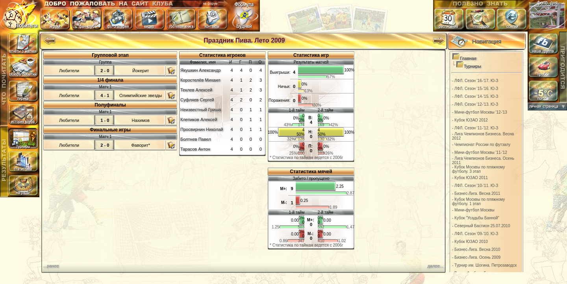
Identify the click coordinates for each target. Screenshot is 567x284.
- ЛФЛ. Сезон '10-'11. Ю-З (475, 185)
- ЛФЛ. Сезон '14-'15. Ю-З (475, 96)
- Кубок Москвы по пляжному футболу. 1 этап (478, 201)
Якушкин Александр (200, 70)
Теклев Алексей (196, 90)
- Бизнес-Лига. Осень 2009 (476, 257)
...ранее (51, 265)
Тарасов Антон (195, 149)
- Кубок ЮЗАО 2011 (470, 178)
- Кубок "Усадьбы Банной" (475, 218)
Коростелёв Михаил (200, 80)
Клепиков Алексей (198, 119)
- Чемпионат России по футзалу (481, 144)
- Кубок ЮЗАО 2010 (470, 241)
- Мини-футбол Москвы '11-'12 (479, 152)
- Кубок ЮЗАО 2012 (470, 120)
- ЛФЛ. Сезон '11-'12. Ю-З (475, 128)
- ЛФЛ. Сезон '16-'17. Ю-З (475, 80)
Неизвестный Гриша (200, 109)
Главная (468, 58)
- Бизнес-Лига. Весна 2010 (476, 249)
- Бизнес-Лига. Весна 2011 (476, 193)
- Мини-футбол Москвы (473, 210)
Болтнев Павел (195, 139)
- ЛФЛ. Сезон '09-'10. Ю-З (475, 234)
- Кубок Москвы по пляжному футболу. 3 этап (478, 169)
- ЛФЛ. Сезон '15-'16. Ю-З (475, 88)
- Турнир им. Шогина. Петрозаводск (484, 265)
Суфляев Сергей (197, 99)
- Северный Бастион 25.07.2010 (481, 226)
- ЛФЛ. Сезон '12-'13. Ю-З (475, 104)
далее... (435, 265)
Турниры (472, 66)
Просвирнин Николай (201, 129)
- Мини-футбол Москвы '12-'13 (479, 112)
